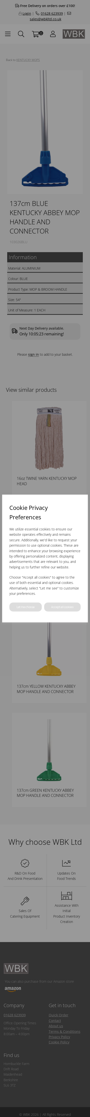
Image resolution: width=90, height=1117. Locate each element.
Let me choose (26, 607)
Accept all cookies (62, 607)
